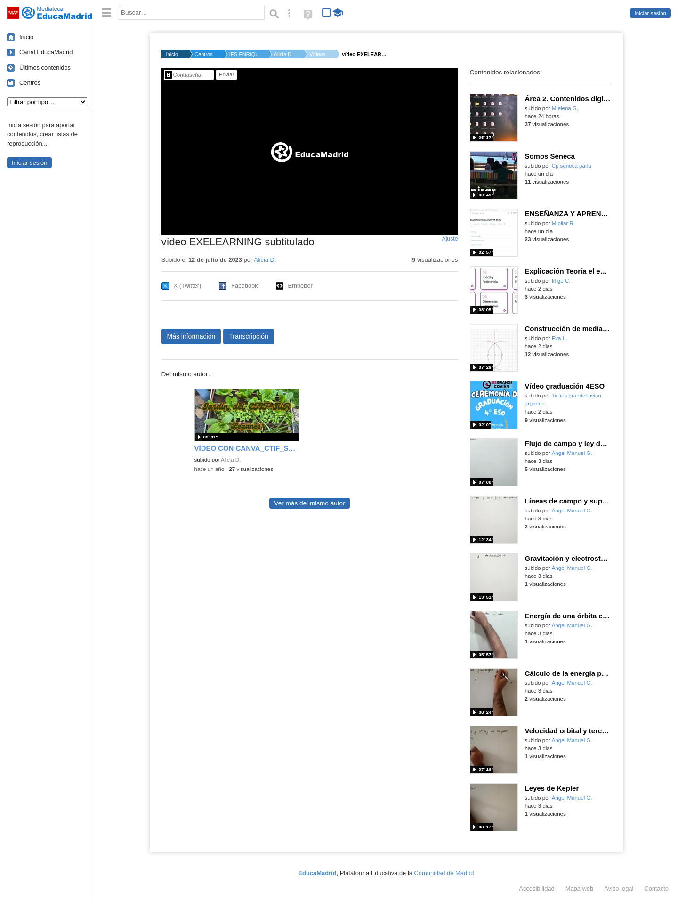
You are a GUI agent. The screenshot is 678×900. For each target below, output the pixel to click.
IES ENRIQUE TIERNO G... (243, 54)
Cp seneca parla (571, 166)
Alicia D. (283, 54)
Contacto (656, 888)
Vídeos (317, 54)
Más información (191, 336)
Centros (29, 82)
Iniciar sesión (650, 13)
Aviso (618, 888)
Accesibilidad (536, 888)
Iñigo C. (561, 281)
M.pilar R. (563, 223)
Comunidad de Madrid (444, 872)
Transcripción (248, 336)
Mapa (579, 888)
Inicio (26, 37)
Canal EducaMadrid (46, 52)
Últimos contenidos (45, 67)
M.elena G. (565, 108)
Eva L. (559, 338)
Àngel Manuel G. (572, 453)
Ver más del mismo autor (309, 503)
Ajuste (450, 238)
